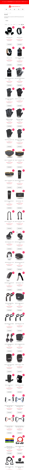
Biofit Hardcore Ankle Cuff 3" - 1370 (19, 263)
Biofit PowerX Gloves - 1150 (9, 139)
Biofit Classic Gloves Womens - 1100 (19, 79)
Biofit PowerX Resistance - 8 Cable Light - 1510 (9, 406)
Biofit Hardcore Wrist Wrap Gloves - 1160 (19, 140)
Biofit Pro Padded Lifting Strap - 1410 (9, 304)
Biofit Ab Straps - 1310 (19, 201)
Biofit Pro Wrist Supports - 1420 (19, 304)
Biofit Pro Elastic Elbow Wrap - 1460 (19, 344)
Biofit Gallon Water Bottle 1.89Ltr (19, 58)
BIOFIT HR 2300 (19, 37)
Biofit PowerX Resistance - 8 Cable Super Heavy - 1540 (19, 426)
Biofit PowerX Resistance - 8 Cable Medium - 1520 (19, 406)
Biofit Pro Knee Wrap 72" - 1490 (9, 385)
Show (14, 24)
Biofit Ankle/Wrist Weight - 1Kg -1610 (19, 467)
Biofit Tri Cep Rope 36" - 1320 (9, 221)
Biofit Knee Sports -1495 (20, 385)
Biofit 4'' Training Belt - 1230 (9, 180)
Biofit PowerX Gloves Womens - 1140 (19, 120)
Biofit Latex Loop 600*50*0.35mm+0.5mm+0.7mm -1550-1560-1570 (9, 447)
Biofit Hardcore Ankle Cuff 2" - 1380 (9, 283)
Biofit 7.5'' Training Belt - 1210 (9, 160)
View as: (19, 24)
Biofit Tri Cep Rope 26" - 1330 (19, 221)
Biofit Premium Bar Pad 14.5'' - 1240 (20, 181)
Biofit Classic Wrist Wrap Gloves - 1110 (9, 99)
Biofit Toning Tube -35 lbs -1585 (9, 467)
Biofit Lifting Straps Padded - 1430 (9, 324)
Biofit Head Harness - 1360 (9, 262)
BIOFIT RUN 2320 (9, 37)
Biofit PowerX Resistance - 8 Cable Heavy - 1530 (9, 426)
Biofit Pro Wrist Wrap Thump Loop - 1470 (9, 365)
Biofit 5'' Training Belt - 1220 (19, 160)
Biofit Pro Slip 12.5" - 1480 (19, 364)
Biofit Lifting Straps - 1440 (19, 323)
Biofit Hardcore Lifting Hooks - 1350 (20, 242)
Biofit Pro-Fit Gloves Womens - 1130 (9, 120)
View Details (9, 44)
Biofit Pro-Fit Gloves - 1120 (19, 98)
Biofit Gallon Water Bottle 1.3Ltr (9, 79)
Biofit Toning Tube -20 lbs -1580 (19, 447)
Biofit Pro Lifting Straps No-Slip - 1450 (9, 344)
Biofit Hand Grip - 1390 (19, 282)
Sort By (6, 24)
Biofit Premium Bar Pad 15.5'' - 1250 (9, 201)
